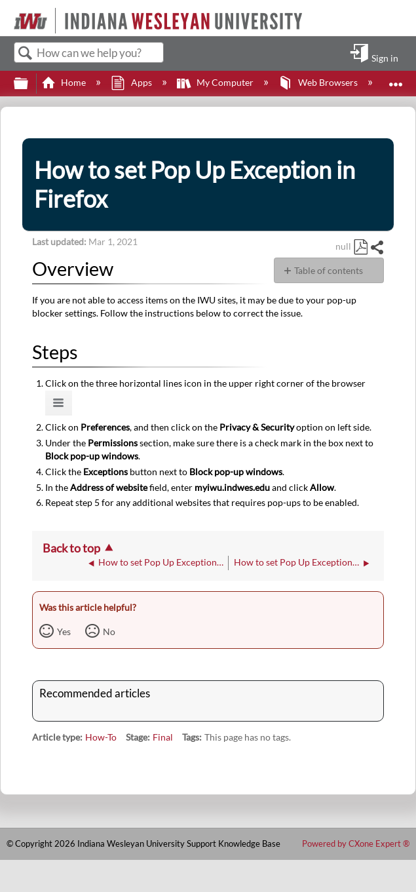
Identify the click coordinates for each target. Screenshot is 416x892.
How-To (101, 737)
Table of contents (328, 270)
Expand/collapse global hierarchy (29, 83)
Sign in (384, 57)
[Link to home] (8, 13)
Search (25, 53)
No (109, 631)
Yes (64, 631)
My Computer (216, 82)
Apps (132, 82)
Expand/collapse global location (395, 79)
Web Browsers (319, 82)
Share (376, 247)
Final (163, 737)
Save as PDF (360, 247)
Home (64, 82)
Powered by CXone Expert (355, 843)
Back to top (71, 548)
